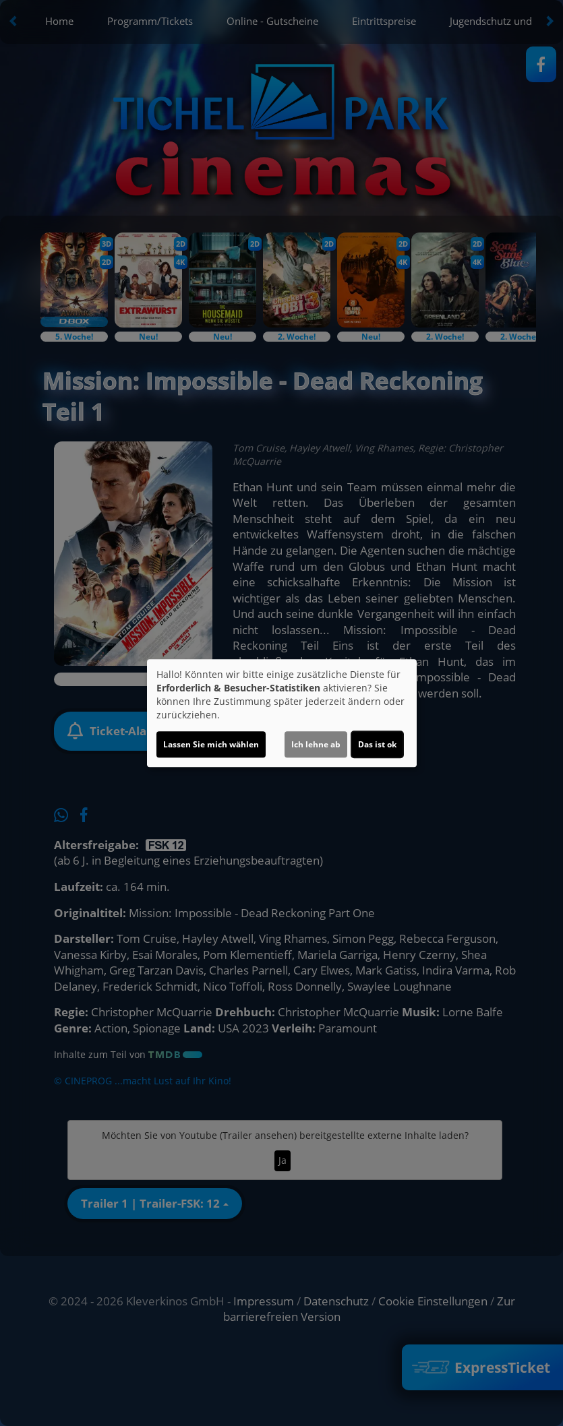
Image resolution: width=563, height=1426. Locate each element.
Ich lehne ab (315, 744)
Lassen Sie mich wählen (211, 744)
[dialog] (282, 713)
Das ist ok (377, 744)
